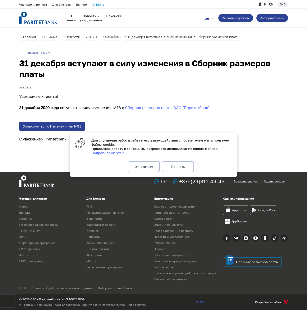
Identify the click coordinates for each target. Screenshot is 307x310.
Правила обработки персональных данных (62, 288)
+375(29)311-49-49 (202, 181)
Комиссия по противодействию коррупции (185, 273)
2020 (92, 37)
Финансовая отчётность (171, 212)
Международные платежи (105, 212)
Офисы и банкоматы (168, 224)
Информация (163, 198)
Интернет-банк (272, 18)
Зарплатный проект (100, 224)
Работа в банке (165, 243)
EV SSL (200, 302)
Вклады (24, 212)
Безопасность (164, 267)
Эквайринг (94, 218)
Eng (282, 4)
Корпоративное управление (174, 206)
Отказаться (143, 167)
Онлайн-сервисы (236, 18)
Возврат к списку (39, 52)
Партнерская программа (37, 243)
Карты (23, 206)
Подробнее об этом (107, 153)
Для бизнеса (61, 4)
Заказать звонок (246, 181)
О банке (159, 249)
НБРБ (23, 288)
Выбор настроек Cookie (115, 288)
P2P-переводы (29, 249)
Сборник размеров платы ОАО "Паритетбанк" (167, 107)
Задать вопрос (274, 181)
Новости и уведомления (91, 18)
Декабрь (112, 37)
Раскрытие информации (171, 255)
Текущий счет (29, 230)
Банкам (81, 4)
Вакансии (114, 16)
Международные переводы (38, 224)
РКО (89, 206)
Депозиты (93, 237)
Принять (178, 167)
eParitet (92, 261)
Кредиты (25, 218)
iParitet (24, 255)
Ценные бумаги (97, 249)
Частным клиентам (33, 4)
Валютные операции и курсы (175, 261)
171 (164, 181)
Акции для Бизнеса (100, 243)
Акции (23, 237)
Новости (72, 37)
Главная (29, 37)
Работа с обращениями (171, 279)
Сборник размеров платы (257, 262)
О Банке (98, 4)
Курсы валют (163, 218)
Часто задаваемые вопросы (173, 230)
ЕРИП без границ (32, 261)
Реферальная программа (104, 267)
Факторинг (94, 255)
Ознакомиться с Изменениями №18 (52, 126)
